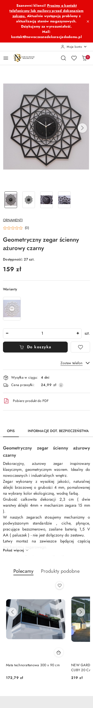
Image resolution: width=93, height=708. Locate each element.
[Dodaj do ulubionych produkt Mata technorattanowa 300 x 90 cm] (59, 585)
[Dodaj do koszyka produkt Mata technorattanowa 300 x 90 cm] (58, 652)
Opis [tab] (11, 431)
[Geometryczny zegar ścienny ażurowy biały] (12, 308)
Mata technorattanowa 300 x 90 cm (33, 665)
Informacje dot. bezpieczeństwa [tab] (58, 431)
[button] (82, 128)
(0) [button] (27, 228)
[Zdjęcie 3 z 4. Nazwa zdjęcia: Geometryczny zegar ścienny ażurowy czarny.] (47, 199)
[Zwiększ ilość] (77, 333)
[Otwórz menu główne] (6, 58)
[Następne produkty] (80, 612)
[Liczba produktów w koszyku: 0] (84, 58)
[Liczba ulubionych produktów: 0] (74, 58)
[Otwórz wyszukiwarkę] (63, 58)
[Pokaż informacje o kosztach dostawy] (61, 385)
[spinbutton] (42, 333)
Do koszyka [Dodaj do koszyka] (35, 347)
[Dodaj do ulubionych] (80, 347)
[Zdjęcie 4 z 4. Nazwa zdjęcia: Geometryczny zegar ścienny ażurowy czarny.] (64, 199)
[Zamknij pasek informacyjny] (88, 21)
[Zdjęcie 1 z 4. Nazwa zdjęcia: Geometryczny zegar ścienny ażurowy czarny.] (11, 199)
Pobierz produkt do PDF (26, 401)
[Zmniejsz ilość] (7, 333)
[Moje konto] (74, 47)
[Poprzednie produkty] (12, 612)
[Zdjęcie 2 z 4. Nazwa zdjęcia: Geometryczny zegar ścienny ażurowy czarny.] (29, 199)
